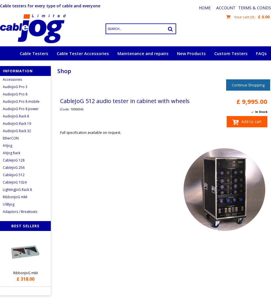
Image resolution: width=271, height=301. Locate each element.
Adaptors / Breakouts (20, 211)
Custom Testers (231, 53)
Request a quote (249, 67)
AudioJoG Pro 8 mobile (21, 101)
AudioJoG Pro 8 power (21, 108)
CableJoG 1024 (15, 182)
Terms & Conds (254, 7)
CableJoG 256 (14, 167)
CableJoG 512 (14, 175)
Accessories (12, 79)
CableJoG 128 (14, 160)
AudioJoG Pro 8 (15, 94)
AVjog (7, 145)
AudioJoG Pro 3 (15, 86)
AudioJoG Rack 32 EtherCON (17, 134)
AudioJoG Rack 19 (17, 123)
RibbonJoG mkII (15, 197)
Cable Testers (34, 53)
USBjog (8, 204)
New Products (191, 53)
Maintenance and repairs (143, 53)
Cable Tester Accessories (83, 53)
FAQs (261, 53)
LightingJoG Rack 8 (17, 189)
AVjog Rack (11, 152)
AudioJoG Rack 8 (16, 116)
